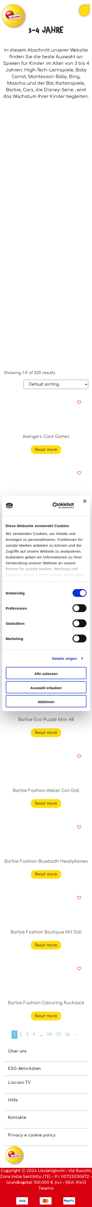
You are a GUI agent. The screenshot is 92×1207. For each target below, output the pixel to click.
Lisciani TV (19, 1082)
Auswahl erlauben (46, 688)
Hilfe (13, 1100)
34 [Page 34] (49, 1034)
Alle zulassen (46, 674)
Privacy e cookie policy (31, 1135)
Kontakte (17, 1117)
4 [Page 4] (34, 1034)
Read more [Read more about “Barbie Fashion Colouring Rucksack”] (46, 1016)
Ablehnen (46, 702)
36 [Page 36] (67, 1034)
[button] (79, 402)
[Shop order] (56, 384)
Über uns (17, 1051)
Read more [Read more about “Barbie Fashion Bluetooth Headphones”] (46, 874)
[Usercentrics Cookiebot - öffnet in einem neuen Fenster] (55, 505)
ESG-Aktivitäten (24, 1068)
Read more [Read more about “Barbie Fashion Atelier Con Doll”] (46, 803)
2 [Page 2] (21, 1034)
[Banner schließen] (84, 505)
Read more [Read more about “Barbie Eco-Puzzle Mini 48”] (46, 733)
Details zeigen (64, 658)
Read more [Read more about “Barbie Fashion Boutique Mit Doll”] (46, 945)
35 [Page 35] (58, 1034)
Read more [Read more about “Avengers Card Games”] (46, 450)
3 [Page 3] (27, 1034)
